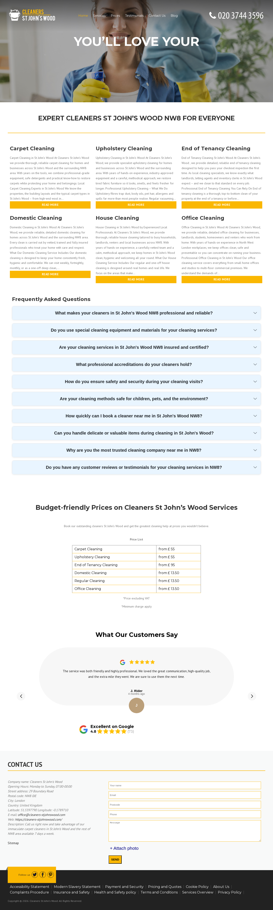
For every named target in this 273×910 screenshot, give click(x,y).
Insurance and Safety (71, 892)
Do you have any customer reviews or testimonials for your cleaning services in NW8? (134, 467)
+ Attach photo (124, 848)
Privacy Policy (229, 892)
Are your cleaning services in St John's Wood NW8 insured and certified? (134, 347)
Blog (174, 16)
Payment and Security (124, 887)
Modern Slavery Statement (77, 887)
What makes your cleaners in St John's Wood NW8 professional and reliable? (134, 313)
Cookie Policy (197, 887)
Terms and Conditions (159, 892)
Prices (115, 16)
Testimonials (134, 16)
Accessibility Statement (29, 887)
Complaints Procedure (29, 892)
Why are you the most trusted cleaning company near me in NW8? (133, 450)
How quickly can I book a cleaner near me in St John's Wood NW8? (134, 416)
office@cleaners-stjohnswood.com (41, 815)
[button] (21, 696)
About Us (221, 887)
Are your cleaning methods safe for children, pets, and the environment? (134, 398)
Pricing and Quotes (164, 887)
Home (83, 16)
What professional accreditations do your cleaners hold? (134, 364)
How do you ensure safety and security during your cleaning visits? (134, 381)
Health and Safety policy (115, 892)
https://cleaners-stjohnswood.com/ (38, 819)
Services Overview (197, 892)
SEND (115, 859)
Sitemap (13, 843)
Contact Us (157, 16)
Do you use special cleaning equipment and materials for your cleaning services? (134, 330)
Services (99, 16)
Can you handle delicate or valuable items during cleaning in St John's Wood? (134, 433)
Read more (50, 205)
